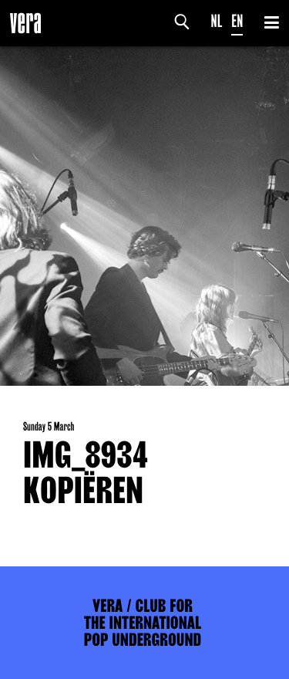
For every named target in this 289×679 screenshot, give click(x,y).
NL (217, 21)
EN (237, 21)
